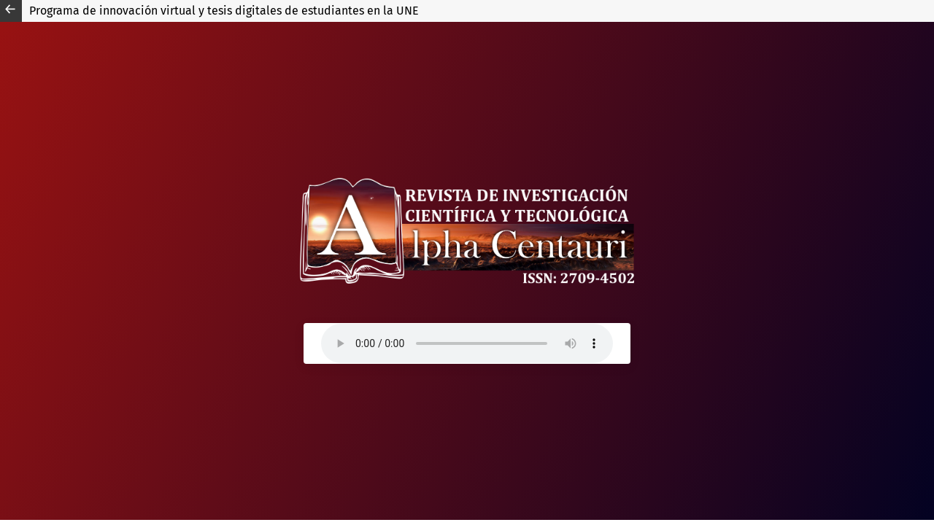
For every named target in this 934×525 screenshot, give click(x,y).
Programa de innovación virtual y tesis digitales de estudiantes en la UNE (224, 11)
